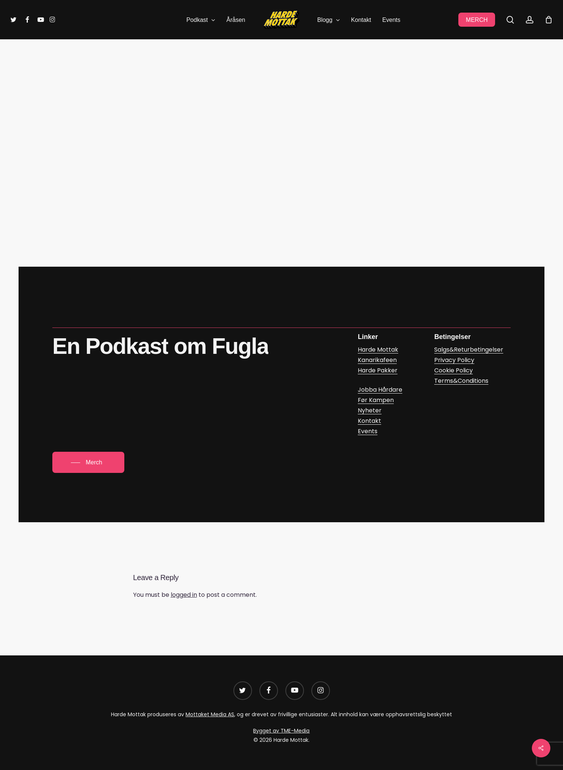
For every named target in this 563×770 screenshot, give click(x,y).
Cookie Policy (453, 370)
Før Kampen (376, 400)
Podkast (302, 78)
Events (367, 431)
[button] (88, 462)
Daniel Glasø (294, 124)
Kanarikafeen (261, 78)
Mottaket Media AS (210, 714)
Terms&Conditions (461, 380)
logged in (184, 594)
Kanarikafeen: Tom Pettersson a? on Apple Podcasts (220, 175)
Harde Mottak (378, 349)
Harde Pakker (377, 370)
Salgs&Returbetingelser (468, 349)
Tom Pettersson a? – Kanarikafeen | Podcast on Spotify (225, 198)
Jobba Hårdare (380, 389)
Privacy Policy (454, 360)
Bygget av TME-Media (281, 730)
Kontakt (369, 421)
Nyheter (370, 410)
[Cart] (548, 20)
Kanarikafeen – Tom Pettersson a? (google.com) (213, 220)
